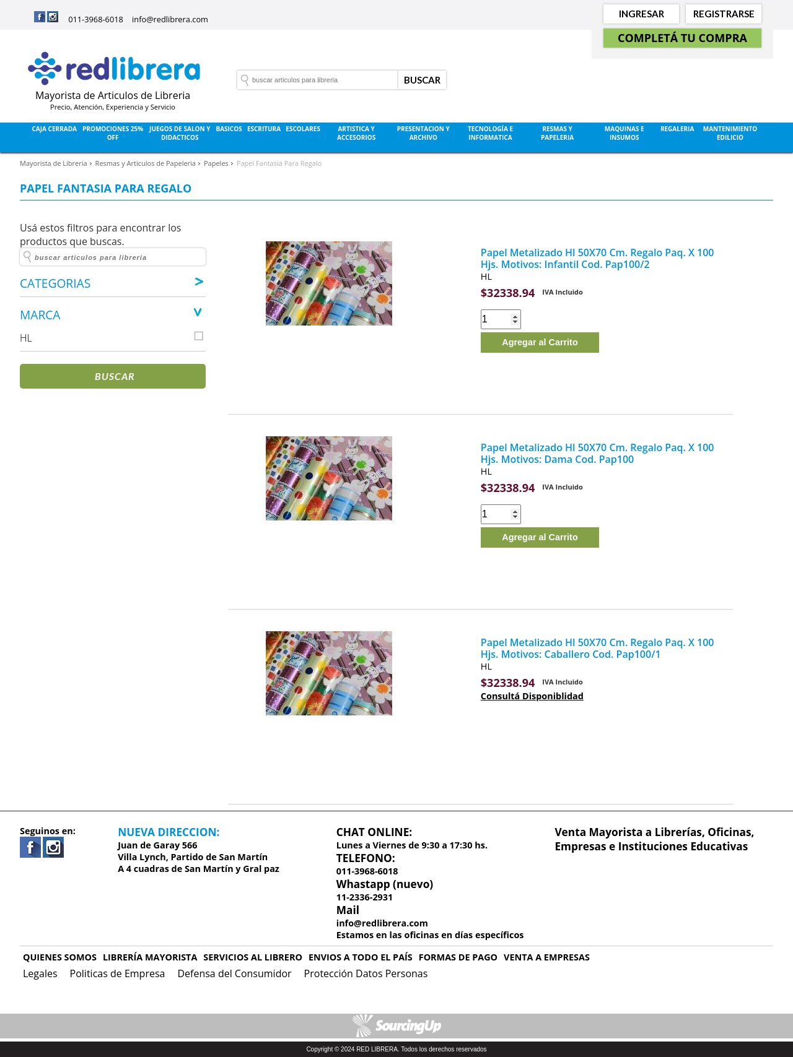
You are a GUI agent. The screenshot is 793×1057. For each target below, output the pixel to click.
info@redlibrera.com (170, 19)
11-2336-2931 (364, 897)
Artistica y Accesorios (356, 133)
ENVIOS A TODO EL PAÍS (361, 957)
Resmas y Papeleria (557, 133)
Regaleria (677, 128)
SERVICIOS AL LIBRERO (252, 957)
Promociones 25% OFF (112, 133)
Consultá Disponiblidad (532, 696)
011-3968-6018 (95, 19)
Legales (40, 973)
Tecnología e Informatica (490, 133)
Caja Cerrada (54, 128)
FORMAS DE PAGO (458, 957)
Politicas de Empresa (117, 973)
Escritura (264, 128)
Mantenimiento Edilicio (730, 133)
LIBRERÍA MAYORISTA (150, 957)
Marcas (382, 165)
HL (486, 276)
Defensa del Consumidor (234, 973)
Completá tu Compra (682, 37)
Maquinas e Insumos (624, 133)
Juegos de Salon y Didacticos (179, 133)
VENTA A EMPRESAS (547, 957)
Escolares (303, 128)
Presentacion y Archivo (423, 133)
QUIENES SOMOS (60, 957)
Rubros (411, 165)
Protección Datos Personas (366, 973)
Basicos (229, 128)
